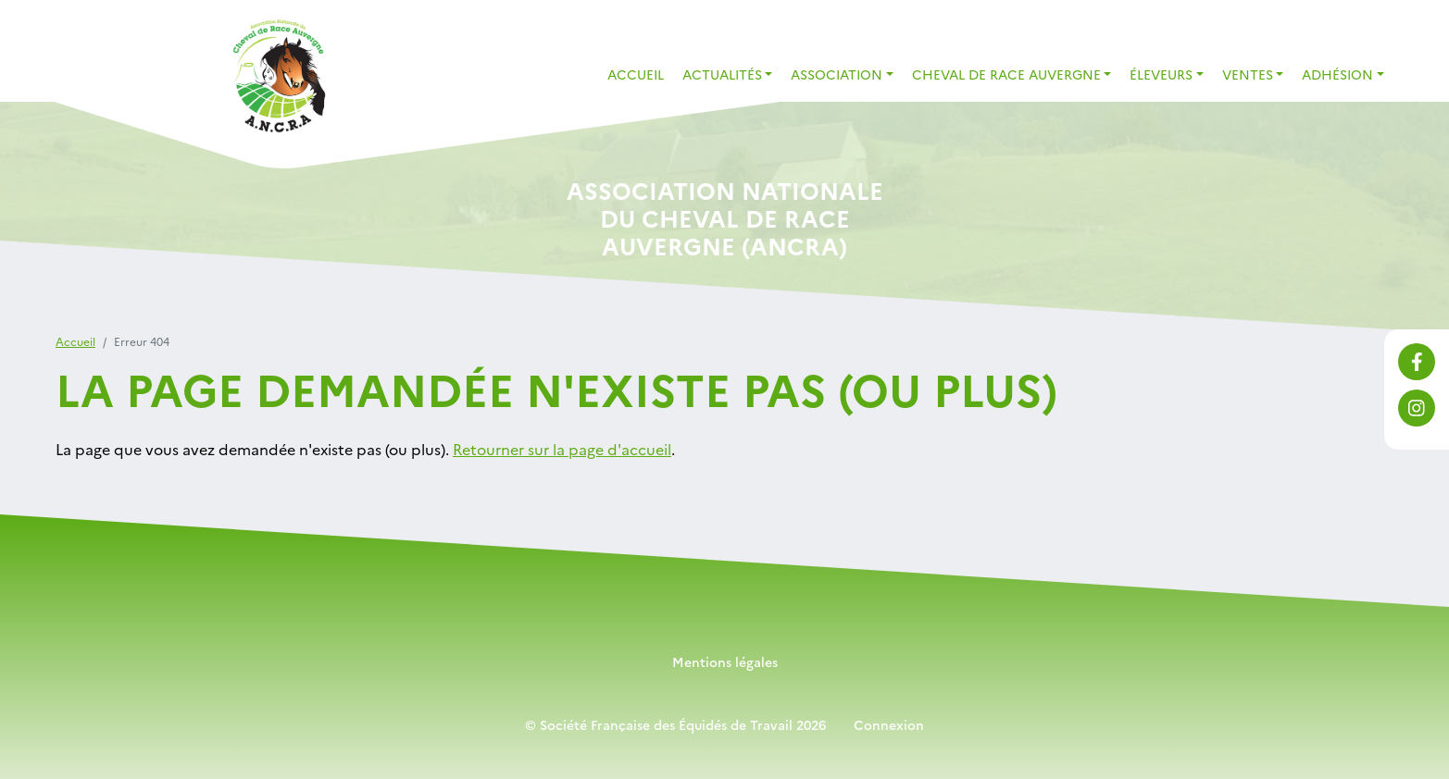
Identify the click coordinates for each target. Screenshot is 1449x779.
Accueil (635, 74)
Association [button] (836, 74)
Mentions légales (725, 661)
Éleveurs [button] (1161, 74)
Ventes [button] (1247, 74)
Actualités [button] (722, 74)
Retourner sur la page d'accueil (562, 449)
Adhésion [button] (1337, 74)
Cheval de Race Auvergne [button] (1006, 74)
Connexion (889, 724)
